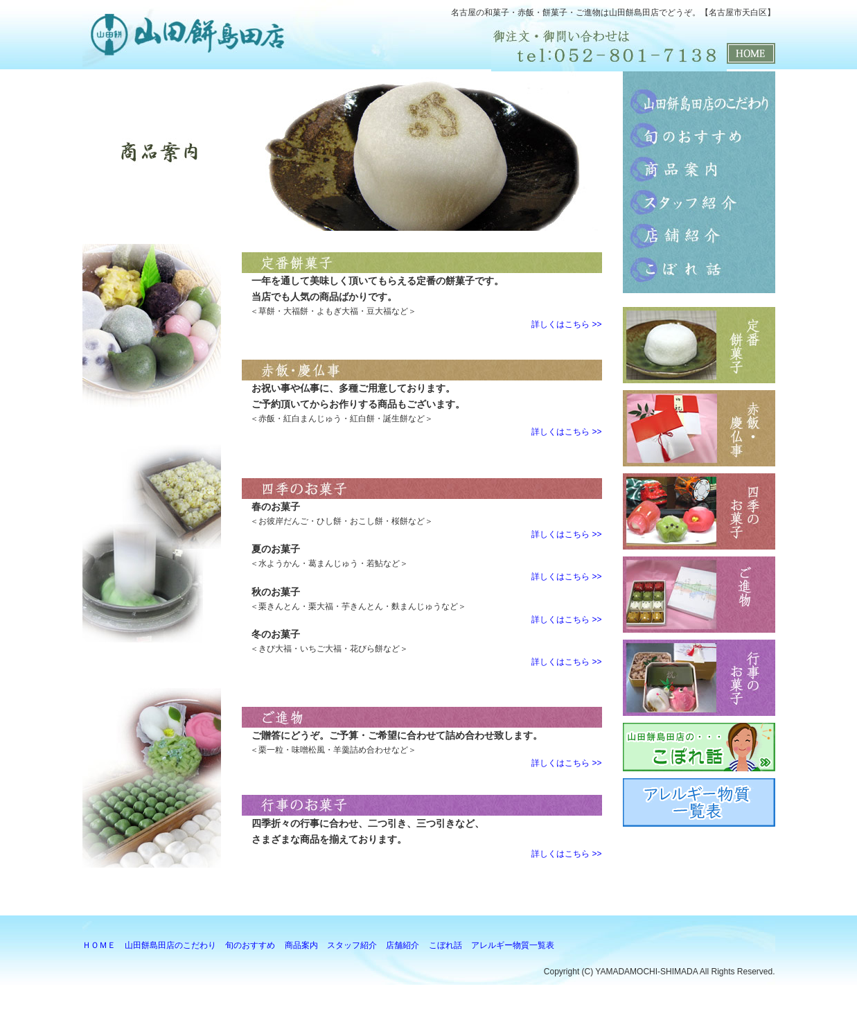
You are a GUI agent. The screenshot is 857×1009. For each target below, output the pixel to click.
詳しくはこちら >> (566, 324)
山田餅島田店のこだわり (699, 102)
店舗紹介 (699, 235)
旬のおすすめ (699, 135)
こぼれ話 (699, 268)
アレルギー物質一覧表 (512, 945)
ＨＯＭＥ (99, 945)
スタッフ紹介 (699, 201)
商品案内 (699, 168)
